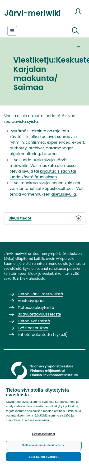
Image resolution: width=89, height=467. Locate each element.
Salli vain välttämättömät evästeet (44, 445)
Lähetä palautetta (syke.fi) (43, 334)
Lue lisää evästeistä (35, 420)
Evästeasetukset (43, 434)
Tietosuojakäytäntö (36, 307)
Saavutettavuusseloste (39, 314)
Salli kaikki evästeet (43, 456)
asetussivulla (63, 194)
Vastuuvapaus (31, 300)
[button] (75, 30)
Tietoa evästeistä (34, 321)
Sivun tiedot (44, 218)
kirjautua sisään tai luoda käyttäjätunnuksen (43, 174)
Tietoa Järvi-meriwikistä (40, 294)
